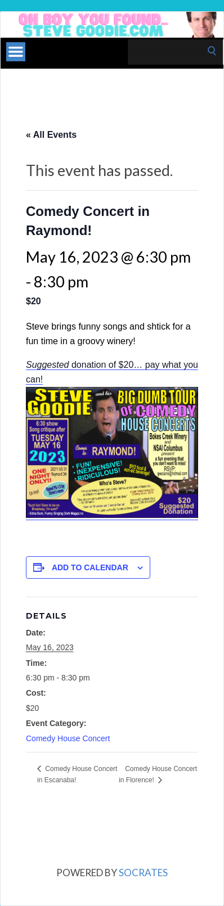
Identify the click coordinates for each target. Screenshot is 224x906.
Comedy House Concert (68, 738)
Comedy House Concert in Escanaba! (77, 774)
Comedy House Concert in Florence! (158, 774)
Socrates (143, 872)
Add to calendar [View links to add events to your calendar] (90, 567)
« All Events (51, 134)
